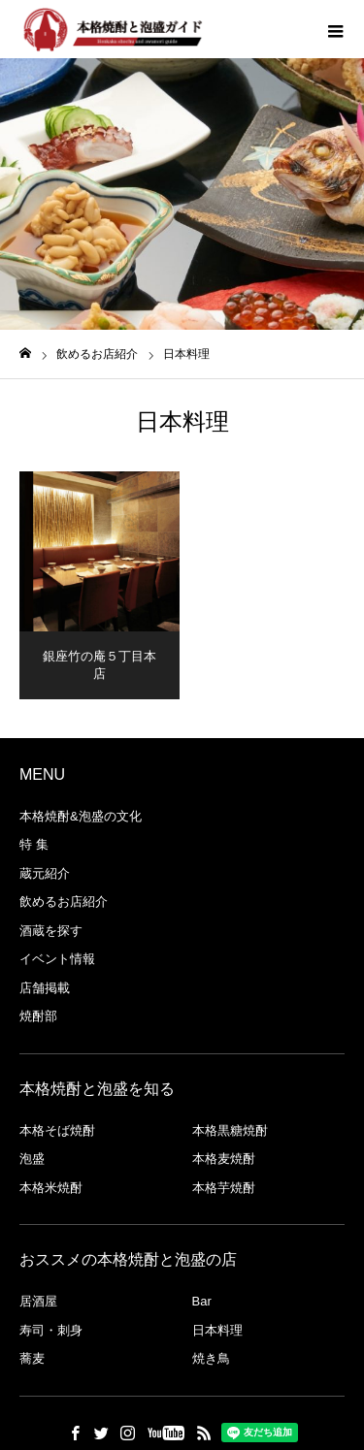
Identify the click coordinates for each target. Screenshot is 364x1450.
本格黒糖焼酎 (230, 1130)
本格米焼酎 (51, 1187)
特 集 (34, 844)
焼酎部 (38, 1016)
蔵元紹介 (44, 873)
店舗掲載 (44, 988)
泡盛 (32, 1158)
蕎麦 (32, 1358)
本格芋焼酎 (223, 1187)
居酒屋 (38, 1301)
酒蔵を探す (51, 930)
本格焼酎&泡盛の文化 (80, 816)
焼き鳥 (211, 1358)
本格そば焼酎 (57, 1130)
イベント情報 (57, 958)
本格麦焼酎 (223, 1158)
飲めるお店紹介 (63, 901)
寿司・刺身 (51, 1330)
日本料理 (217, 1330)
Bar (202, 1301)
